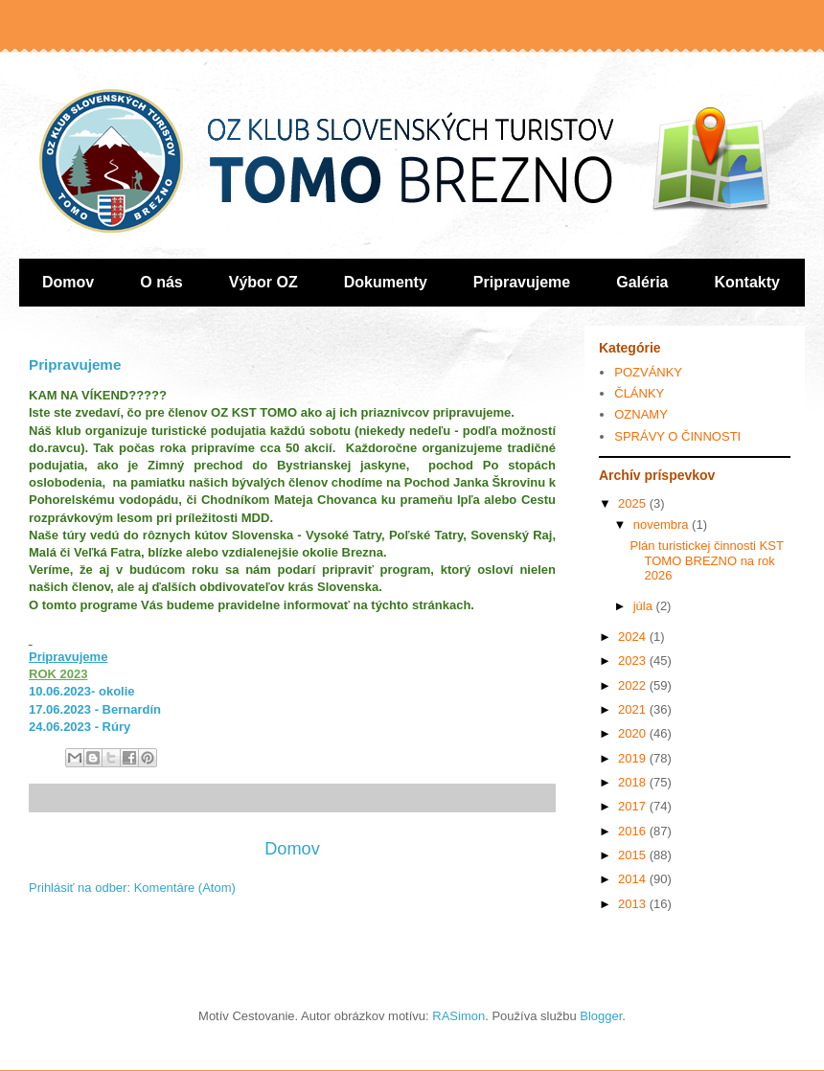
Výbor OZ (263, 282)
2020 (634, 733)
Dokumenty (385, 282)
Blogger (601, 1016)
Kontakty (747, 282)
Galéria (642, 282)
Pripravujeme (521, 282)
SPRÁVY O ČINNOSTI (677, 436)
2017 (634, 806)
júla (644, 606)
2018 (634, 782)
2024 (634, 636)
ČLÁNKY (639, 393)
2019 (634, 758)
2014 (634, 879)
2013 (634, 904)
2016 (634, 831)
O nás (161, 282)
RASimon (458, 1016)
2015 (634, 855)
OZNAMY (641, 414)
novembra (662, 524)
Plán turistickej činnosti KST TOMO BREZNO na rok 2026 (706, 560)
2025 (634, 503)
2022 (634, 685)
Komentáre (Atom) (185, 887)
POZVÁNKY (648, 372)
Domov (68, 282)
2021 (634, 709)
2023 (634, 660)
